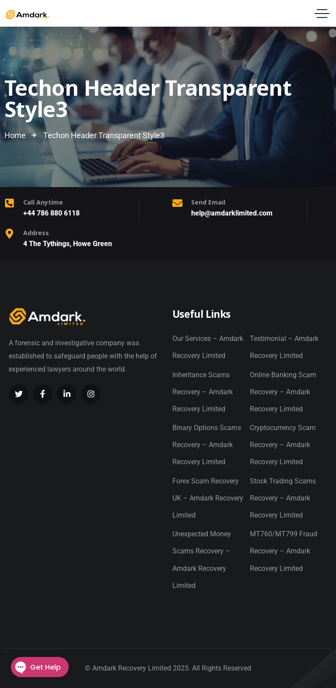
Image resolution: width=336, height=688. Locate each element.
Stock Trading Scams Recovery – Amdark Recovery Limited (283, 498)
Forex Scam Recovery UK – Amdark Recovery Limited (207, 498)
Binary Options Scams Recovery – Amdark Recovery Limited (206, 445)
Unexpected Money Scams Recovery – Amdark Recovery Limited (201, 560)
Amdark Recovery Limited (131, 668)
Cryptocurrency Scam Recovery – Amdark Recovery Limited (283, 445)
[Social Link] (18, 394)
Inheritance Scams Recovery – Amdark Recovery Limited (202, 392)
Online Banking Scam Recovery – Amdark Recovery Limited (283, 392)
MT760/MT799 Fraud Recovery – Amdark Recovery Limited (283, 551)
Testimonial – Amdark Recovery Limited (284, 347)
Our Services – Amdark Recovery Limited (207, 347)
